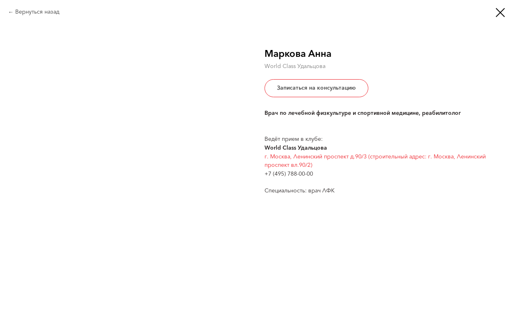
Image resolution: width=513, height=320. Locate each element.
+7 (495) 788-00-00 (289, 174)
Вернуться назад (37, 12)
